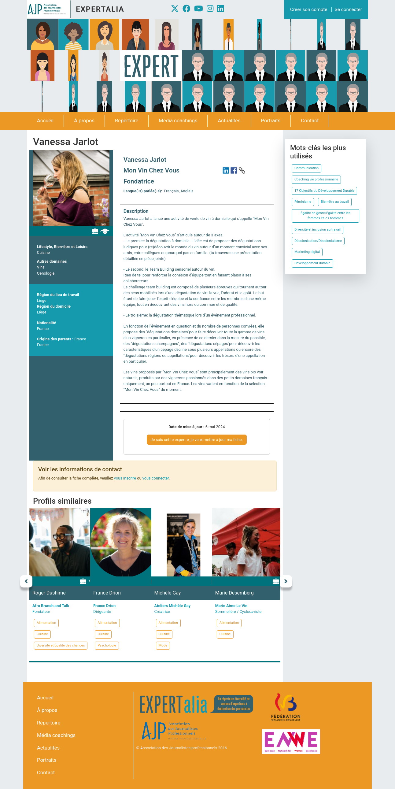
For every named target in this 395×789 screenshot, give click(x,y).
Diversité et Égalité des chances (61, 645)
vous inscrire (125, 478)
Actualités (229, 121)
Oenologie (45, 273)
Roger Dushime (49, 593)
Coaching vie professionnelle (316, 179)
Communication (306, 168)
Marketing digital (307, 252)
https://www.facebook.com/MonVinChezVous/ (234, 170)
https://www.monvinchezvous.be (242, 170)
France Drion (107, 593)
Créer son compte (308, 9)
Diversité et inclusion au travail (317, 230)
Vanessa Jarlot (145, 159)
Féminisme (302, 202)
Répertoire (126, 121)
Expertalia (100, 9)
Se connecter (348, 9)
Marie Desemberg (234, 593)
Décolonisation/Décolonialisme (318, 241)
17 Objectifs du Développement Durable (324, 191)
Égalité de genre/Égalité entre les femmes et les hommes (325, 215)
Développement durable (312, 263)
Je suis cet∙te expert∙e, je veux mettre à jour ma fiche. (197, 439)
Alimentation (46, 623)
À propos (84, 121)
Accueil (45, 121)
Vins (41, 267)
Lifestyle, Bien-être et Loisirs (62, 246)
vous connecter (155, 478)
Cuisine (43, 252)
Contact (310, 121)
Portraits (271, 121)
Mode (163, 645)
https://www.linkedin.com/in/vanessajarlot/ (226, 170)
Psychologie (107, 645)
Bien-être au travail (335, 202)
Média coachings (178, 121)
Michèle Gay (167, 593)
